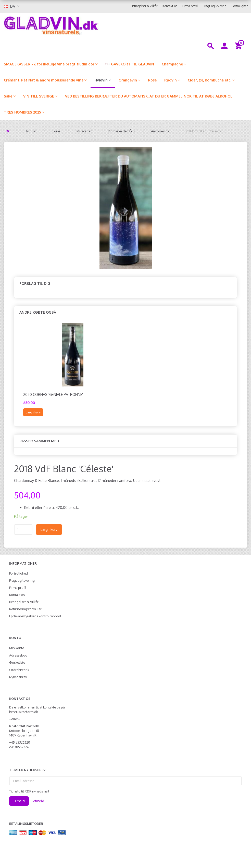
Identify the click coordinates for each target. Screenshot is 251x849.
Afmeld (38, 801)
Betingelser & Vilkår (144, 6)
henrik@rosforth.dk (23, 712)
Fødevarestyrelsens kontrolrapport (35, 616)
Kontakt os (169, 6)
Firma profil (190, 6)
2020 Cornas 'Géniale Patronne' (53, 394)
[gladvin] (83, 24)
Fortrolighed (240, 6)
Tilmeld (19, 801)
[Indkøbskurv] (239, 45)
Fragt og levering (215, 6)
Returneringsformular (25, 609)
